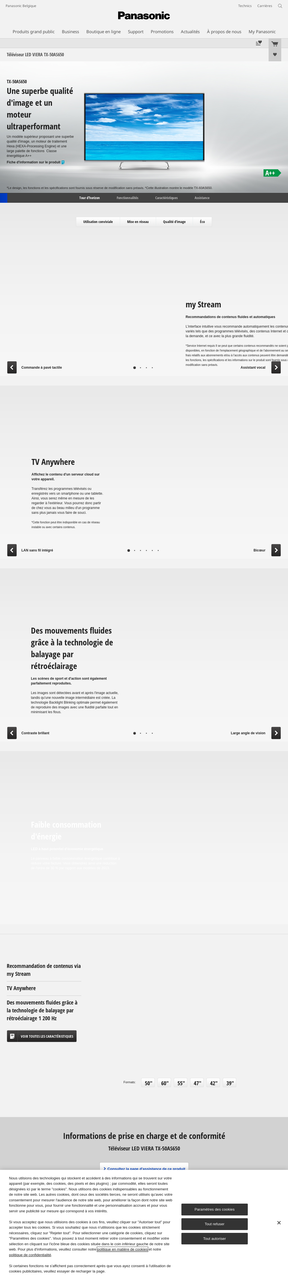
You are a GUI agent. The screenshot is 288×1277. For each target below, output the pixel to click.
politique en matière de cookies (122, 1249)
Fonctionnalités (127, 197)
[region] (144, 1223)
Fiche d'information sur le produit (36, 162)
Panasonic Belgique (21, 5)
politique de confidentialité (30, 1255)
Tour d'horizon (89, 197)
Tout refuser (214, 1224)
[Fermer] (279, 1223)
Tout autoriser (214, 1239)
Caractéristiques (166, 197)
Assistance (202, 197)
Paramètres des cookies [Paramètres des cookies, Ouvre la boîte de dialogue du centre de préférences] (215, 1209)
